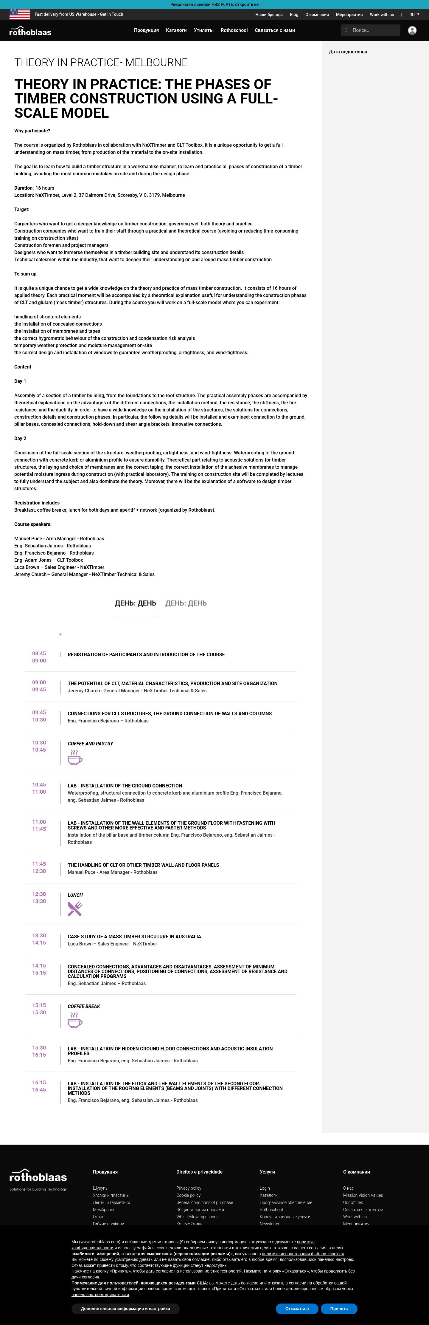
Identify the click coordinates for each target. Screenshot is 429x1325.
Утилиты (204, 30)
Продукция (146, 30)
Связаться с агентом (363, 1209)
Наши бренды (269, 14)
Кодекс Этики (189, 1224)
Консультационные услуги (285, 1216)
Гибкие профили (108, 1224)
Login (265, 1188)
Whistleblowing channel (198, 1216)
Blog (294, 14)
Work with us (382, 14)
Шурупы (100, 1188)
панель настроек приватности (100, 1294)
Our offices (353, 1202)
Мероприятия (349, 14)
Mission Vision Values (363, 1195)
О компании (317, 14)
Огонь (98, 1216)
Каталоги (269, 1195)
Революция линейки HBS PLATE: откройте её (214, 4)
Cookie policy (188, 1195)
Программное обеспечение (286, 1202)
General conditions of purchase (204, 1202)
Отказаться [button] (297, 1308)
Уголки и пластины (111, 1195)
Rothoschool (271, 1209)
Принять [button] (339, 1308)
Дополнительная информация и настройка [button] (125, 1308)
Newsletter (269, 1224)
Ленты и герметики (111, 1202)
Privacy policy (188, 1188)
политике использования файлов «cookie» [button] (303, 1253)
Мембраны (103, 1209)
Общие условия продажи (200, 1209)
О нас (348, 1188)
